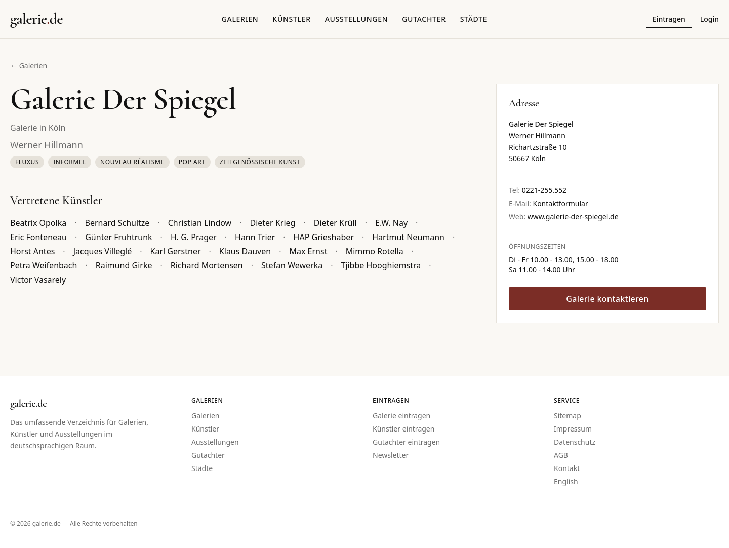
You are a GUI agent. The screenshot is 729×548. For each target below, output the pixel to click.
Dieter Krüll (335, 222)
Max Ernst (308, 251)
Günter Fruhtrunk (118, 237)
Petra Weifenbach (43, 265)
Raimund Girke (124, 265)
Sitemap (567, 415)
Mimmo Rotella (374, 251)
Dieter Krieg (272, 222)
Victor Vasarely (38, 279)
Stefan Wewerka (291, 265)
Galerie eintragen (401, 415)
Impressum (573, 429)
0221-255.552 (544, 190)
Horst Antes (32, 251)
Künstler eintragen (403, 429)
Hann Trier (255, 237)
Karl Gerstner (175, 251)
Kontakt (567, 468)
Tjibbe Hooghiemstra (381, 265)
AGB (561, 455)
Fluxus (27, 162)
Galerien (240, 19)
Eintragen (669, 19)
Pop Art (192, 162)
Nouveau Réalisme (132, 162)
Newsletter (391, 455)
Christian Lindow (200, 222)
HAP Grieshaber (324, 237)
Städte (473, 19)
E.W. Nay (391, 222)
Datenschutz (574, 442)
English (566, 481)
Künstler (291, 19)
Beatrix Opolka (38, 222)
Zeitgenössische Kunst (260, 162)
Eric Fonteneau (38, 237)
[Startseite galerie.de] (36, 19)
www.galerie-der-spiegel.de (573, 216)
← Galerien (28, 65)
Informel (69, 162)
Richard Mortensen (207, 265)
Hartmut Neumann (408, 237)
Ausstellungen (356, 19)
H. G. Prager (194, 237)
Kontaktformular (560, 203)
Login (709, 19)
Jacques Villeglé (102, 251)
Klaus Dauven (245, 251)
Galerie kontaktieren (607, 298)
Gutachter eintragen (406, 442)
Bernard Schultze (117, 222)
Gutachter (424, 19)
